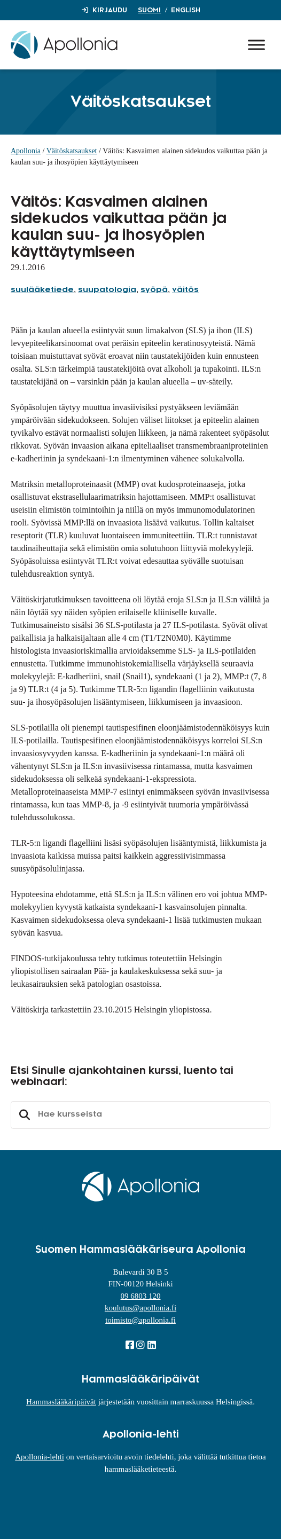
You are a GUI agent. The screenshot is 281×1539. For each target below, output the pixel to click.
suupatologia (107, 290)
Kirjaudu (109, 10)
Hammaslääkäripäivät (61, 1401)
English (185, 10)
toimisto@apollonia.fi (140, 1320)
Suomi (149, 10)
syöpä (154, 290)
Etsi (23, 1115)
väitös (185, 290)
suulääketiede (42, 290)
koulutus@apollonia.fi (140, 1308)
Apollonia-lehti (39, 1456)
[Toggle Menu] (256, 45)
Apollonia (26, 151)
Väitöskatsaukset (71, 151)
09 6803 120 (141, 1296)
